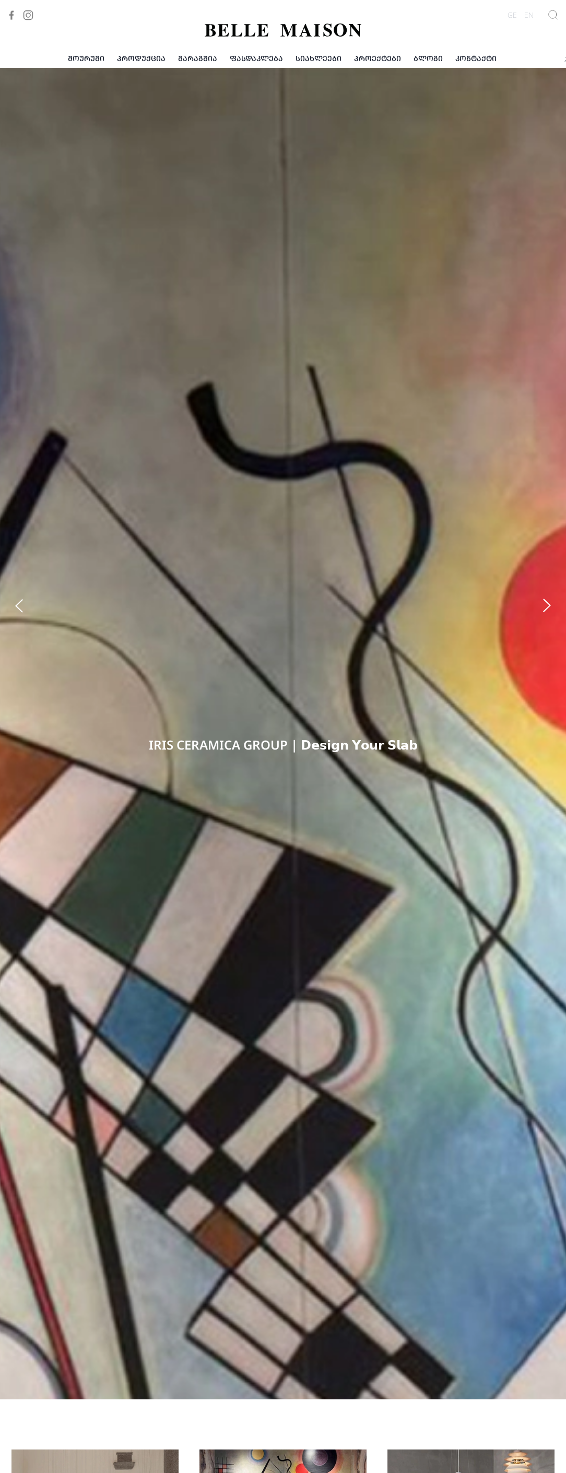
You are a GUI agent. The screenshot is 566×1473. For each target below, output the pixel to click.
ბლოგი (428, 58)
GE (512, 15)
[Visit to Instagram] (28, 15)
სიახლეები (318, 58)
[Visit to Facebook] (11, 15)
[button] (6, 82)
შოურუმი (86, 58)
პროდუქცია (141, 58)
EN (529, 15)
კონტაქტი (476, 58)
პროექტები (377, 58)
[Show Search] (553, 14)
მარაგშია (197, 58)
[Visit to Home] (283, 30)
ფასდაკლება (256, 58)
